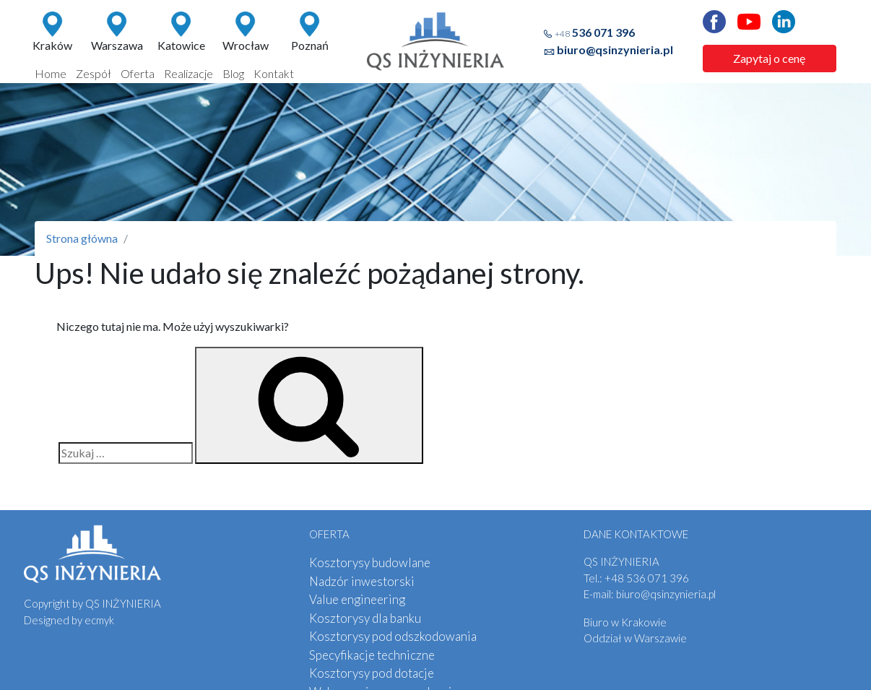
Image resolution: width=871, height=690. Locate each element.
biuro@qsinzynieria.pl (615, 49)
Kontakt (274, 73)
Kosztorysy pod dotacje (371, 673)
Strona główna (82, 238)
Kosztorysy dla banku (365, 618)
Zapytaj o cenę (769, 58)
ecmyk (99, 619)
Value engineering (357, 599)
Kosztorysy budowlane (369, 562)
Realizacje (188, 73)
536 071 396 (595, 32)
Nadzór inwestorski (362, 581)
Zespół (93, 73)
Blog (233, 73)
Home (50, 73)
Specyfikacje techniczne (372, 655)
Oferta (138, 73)
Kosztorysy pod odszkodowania (393, 636)
